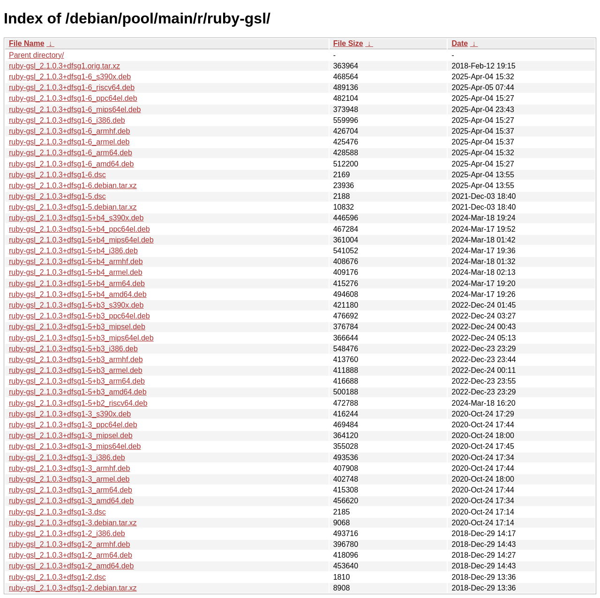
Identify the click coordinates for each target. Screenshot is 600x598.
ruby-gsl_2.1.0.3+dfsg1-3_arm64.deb (70, 490)
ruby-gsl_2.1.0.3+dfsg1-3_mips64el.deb (75, 446)
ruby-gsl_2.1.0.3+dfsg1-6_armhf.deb (69, 131)
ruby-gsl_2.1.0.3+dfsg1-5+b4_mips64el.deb (81, 240)
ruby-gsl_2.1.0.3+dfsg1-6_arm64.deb (70, 153)
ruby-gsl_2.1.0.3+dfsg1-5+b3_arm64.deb (77, 381)
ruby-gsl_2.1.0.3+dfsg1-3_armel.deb (69, 479)
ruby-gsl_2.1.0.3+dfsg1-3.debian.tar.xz (73, 523)
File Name (27, 43)
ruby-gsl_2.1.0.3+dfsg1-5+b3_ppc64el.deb (79, 316)
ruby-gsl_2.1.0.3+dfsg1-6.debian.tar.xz (73, 185)
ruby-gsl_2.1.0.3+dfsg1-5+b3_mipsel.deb (77, 327)
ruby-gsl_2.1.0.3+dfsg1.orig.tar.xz (64, 66)
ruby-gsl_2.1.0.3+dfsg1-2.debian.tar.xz (73, 588)
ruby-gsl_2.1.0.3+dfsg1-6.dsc (57, 175)
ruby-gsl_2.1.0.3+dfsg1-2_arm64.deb (70, 555)
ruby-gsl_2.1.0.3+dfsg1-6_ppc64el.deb (73, 98)
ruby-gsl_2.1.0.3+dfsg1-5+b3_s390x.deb (76, 305)
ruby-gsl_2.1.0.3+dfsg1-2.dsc (57, 577)
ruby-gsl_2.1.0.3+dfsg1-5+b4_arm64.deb (77, 284)
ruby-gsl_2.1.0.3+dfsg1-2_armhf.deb (69, 544)
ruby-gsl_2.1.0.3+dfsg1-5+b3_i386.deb (73, 349)
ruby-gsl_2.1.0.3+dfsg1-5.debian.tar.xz (73, 207)
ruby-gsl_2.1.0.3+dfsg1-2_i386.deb (67, 533)
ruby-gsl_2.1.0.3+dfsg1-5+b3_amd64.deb (78, 392)
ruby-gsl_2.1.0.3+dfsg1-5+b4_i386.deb (73, 251)
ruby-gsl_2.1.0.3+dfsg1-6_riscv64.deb (72, 87)
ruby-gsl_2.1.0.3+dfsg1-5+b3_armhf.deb (76, 359)
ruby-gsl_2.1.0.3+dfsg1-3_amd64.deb (71, 501)
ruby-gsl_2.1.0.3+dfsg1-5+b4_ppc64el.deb (79, 229)
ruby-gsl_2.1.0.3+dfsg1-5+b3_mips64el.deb (81, 338)
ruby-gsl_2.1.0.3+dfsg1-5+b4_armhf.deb (76, 261)
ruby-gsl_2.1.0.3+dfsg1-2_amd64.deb (71, 566)
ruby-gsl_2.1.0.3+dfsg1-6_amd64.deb (71, 164)
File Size (348, 43)
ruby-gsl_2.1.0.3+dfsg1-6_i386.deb (67, 120)
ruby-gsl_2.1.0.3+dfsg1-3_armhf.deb (69, 468)
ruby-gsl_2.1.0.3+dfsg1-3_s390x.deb (70, 414)
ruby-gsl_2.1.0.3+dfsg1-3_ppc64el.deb (73, 425)
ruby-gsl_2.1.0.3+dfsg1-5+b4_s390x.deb (76, 218)
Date (459, 43)
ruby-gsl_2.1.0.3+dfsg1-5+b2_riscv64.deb (78, 403)
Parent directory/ (36, 55)
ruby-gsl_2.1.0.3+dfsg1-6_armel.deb (69, 142)
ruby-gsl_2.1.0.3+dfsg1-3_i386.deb (67, 458)
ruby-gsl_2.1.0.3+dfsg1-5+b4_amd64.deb (78, 294)
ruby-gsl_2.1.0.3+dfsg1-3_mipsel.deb (71, 435)
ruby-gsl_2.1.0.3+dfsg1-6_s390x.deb (70, 77)
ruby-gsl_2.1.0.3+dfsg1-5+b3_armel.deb (75, 370)
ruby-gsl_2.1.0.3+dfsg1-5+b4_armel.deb (75, 272)
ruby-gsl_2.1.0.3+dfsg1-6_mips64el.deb (75, 110)
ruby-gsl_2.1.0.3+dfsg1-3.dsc (57, 512)
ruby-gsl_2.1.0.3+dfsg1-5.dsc (57, 196)
